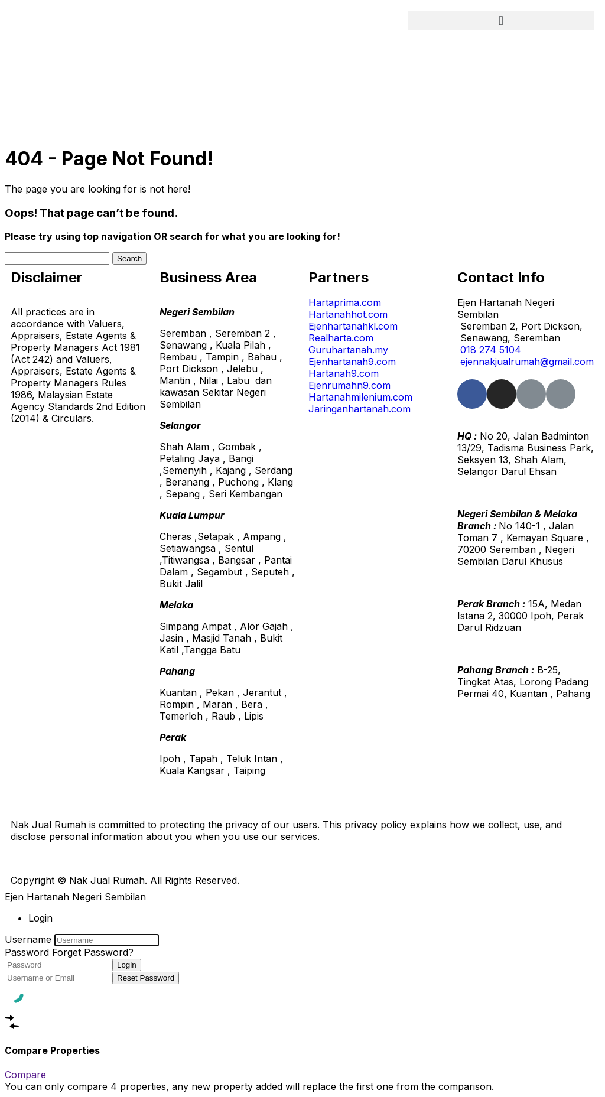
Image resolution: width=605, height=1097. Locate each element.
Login (126, 965)
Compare (25, 1074)
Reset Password (145, 978)
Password (27, 952)
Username (28, 939)
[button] (501, 20)
